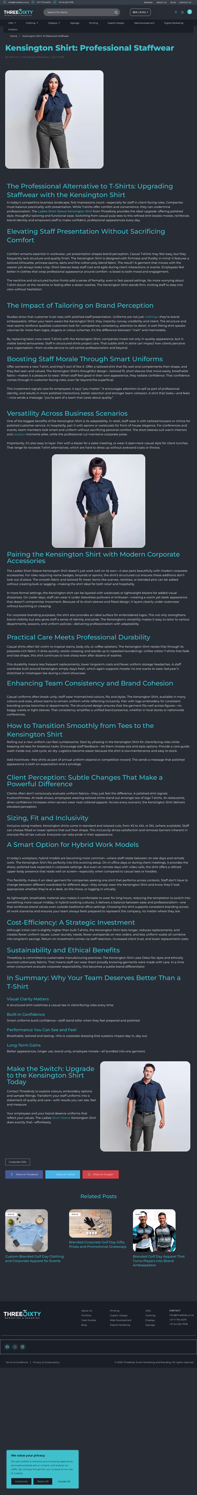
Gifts (12, 23)
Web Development (144, 23)
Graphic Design (116, 23)
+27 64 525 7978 (63, 2)
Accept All (64, 1481)
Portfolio (12, 29)
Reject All (42, 1481)
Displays (54, 23)
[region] (43, 1469)
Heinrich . (14, 57)
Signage (74, 23)
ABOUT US (162, 2)
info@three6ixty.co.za (16, 2)
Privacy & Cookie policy (46, 1342)
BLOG (173, 2)
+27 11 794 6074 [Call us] (178, 1319)
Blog (84, 1324)
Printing (93, 23)
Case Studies (88, 1320)
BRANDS (148, 2)
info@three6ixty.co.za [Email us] (181, 1315)
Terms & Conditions (17, 1342)
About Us (86, 1310)
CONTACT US (185, 2)
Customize (21, 1481)
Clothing (32, 23)
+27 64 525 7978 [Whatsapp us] (178, 1324)
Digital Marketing (173, 23)
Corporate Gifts (17, 1161)
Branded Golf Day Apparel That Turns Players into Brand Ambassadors (159, 1260)
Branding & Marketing (36, 57)
